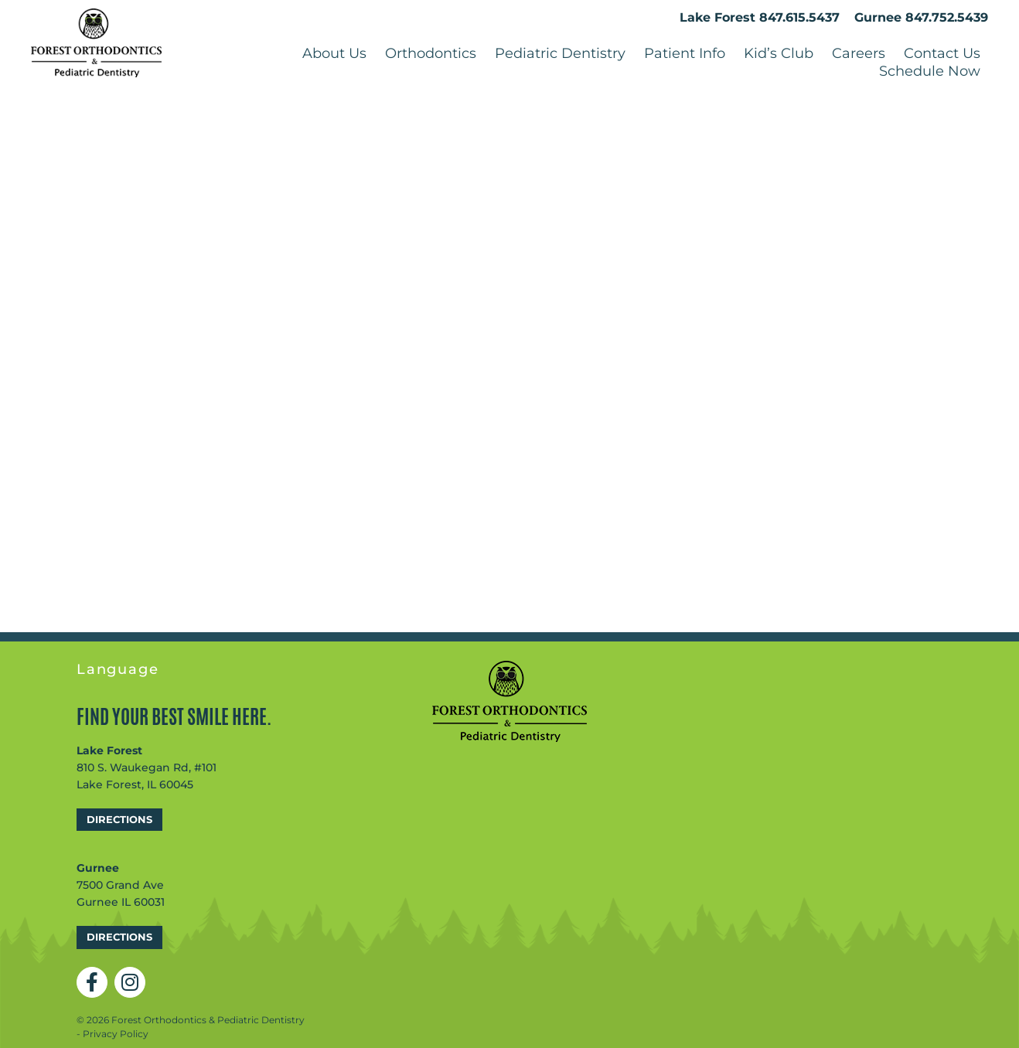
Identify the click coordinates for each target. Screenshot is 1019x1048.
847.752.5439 (946, 19)
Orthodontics (430, 54)
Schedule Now (929, 72)
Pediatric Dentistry (560, 54)
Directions (119, 822)
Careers (858, 54)
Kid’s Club (778, 54)
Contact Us (942, 54)
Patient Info (684, 54)
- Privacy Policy (112, 1037)
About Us (334, 54)
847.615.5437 (799, 19)
